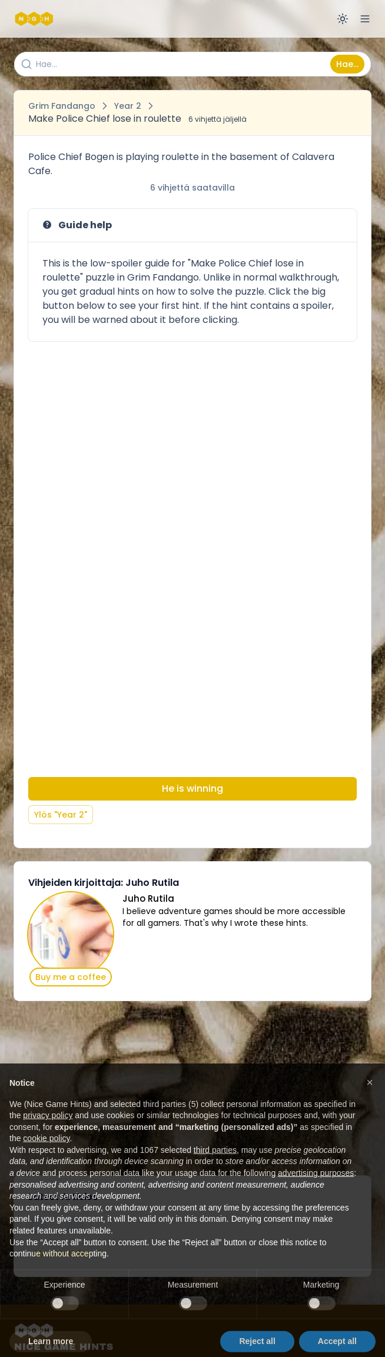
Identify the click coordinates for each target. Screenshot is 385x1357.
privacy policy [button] (47, 1136)
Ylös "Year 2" (60, 815)
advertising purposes (316, 1193)
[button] (369, 1102)
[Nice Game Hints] (35, 19)
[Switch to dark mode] (342, 18)
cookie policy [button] (46, 1158)
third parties (215, 1170)
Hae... (347, 64)
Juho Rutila (148, 898)
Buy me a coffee (70, 977)
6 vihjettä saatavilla (192, 188)
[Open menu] (365, 18)
